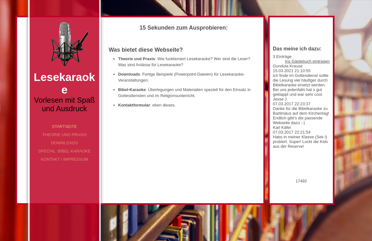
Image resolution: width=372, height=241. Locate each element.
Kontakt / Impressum (64, 159)
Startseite (64, 126)
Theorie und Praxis (64, 134)
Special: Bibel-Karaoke (64, 151)
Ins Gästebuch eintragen (307, 61)
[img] (64, 44)
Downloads (64, 143)
